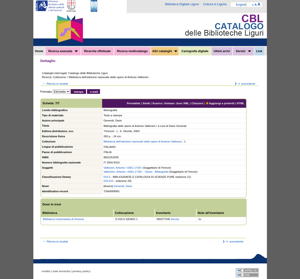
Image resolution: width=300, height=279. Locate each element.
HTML (240, 103)
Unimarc (169, 103)
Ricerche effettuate (97, 51)
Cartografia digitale (195, 51)
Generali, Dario (123, 186)
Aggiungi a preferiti (219, 103)
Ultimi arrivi (222, 51)
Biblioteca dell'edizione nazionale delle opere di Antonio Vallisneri (143, 141)
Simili (146, 103)
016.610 (108, 180)
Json (179, 103)
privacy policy (81, 271)
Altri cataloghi (165, 51)
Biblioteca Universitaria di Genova (63, 219)
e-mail (94, 91)
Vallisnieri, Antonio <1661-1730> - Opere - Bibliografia (136, 171)
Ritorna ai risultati (55, 83)
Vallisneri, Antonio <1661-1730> (123, 167)
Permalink (133, 103)
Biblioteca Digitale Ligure (182, 4)
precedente (246, 83)
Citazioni (197, 103)
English (241, 4)
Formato (46, 91)
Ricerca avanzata (63, 51)
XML (186, 103)
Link (259, 51)
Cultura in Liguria (214, 4)
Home (39, 51)
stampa (78, 91)
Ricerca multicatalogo (132, 51)
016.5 (107, 176)
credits (46, 271)
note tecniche (61, 271)
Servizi (243, 51)
